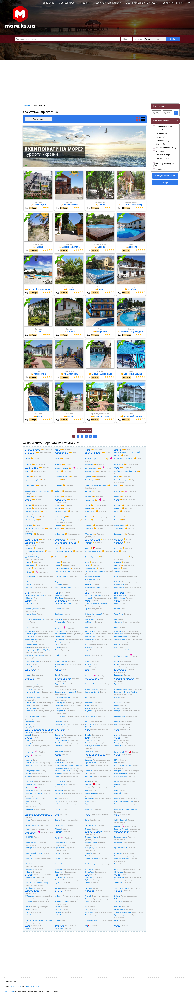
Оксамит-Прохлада (32, 511)
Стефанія (58, 880)
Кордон (87, 766)
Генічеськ (58, 722)
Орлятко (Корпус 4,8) (32, 826)
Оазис (57, 815)
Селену (116, 520)
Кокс (115, 763)
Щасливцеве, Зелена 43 (122, 915)
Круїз (86, 774)
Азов (86, 628)
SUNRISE (28, 548)
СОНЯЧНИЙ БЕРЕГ (62, 569)
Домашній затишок (121, 557)
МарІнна (117, 784)
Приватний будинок (92, 837)
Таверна (88, 883)
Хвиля (27, 912)
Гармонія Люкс (119, 716)
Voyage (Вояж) (90, 620)
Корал (116, 500)
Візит (86, 698)
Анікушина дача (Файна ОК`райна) (37, 650)
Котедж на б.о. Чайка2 (63, 771)
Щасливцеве (119, 534)
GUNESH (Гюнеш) (120, 595)
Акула (57, 645)
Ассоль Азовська (31, 667)
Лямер (57, 563)
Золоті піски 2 (119, 752)
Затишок (88, 497)
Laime (27, 458)
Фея (86, 907)
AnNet (116, 577)
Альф (27, 471)
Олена (57, 566)
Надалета (88, 804)
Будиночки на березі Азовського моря (38, 684)
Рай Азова (118, 853)
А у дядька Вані (60, 622)
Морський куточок (31, 799)
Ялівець (117, 926)
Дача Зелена (59, 557)
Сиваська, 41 (59, 872)
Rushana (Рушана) (32, 609)
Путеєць (58, 853)
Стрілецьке (89, 880)
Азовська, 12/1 (60, 639)
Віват (57, 690)
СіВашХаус (59, 859)
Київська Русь (60, 763)
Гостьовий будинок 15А (93, 551)
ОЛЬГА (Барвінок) (120, 820)
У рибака (28, 899)
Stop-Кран (88, 543)
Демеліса (88, 735)
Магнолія (117, 563)
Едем (116, 740)
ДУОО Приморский (62, 740)
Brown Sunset (119, 585)
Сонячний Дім (60, 877)
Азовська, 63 (89, 639)
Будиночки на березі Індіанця (124, 679)
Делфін (116, 730)
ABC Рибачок (30, 577)
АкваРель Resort (31, 645)
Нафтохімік (29, 809)
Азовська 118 (89, 634)
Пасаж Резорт (90, 511)
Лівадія (28, 776)
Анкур (87, 650)
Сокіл (57, 875)
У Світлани (89, 899)
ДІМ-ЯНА (88, 727)
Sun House (59, 614)
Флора (27, 910)
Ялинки (28, 928)
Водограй (117, 711)
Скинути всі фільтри (165, 176)
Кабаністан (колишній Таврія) (95, 755)
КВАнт (116, 760)
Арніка (27, 664)
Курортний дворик (120, 774)
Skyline (87, 609)
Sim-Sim (58, 609)
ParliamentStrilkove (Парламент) (96, 603)
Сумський (58, 883)
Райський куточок (31, 517)
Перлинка (58, 832)
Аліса (87, 645)
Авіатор (28, 628)
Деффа (57, 491)
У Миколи (58, 896)
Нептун (57, 809)
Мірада (57, 508)
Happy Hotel (118, 540)
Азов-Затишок (90, 631)
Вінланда (58, 486)
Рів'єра (27, 569)
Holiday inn (29, 598)
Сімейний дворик (61, 864)
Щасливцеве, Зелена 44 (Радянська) (38, 920)
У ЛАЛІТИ (28, 534)
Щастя (57, 920)
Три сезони (89, 888)
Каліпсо (117, 755)
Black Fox (28, 585)
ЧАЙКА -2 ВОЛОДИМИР (122, 912)
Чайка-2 (28, 572)
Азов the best (30, 631)
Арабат (57, 655)
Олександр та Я (60, 511)
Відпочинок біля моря (122, 690)
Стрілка (117, 880)
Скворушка (29, 875)
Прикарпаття (118, 843)
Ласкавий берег (31, 784)
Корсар (28, 505)
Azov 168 (88, 582)
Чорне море (48, 2)
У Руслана (88, 534)
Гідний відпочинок (91, 716)
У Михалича (59, 534)
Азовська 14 (118, 634)
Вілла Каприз (30, 703)
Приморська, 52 (60, 848)
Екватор (28, 743)
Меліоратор (29, 788)
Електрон (117, 743)
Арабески (88, 662)
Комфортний (89, 501)
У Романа (58, 899)
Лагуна (87, 782)
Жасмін (57, 497)
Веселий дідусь (31, 708)
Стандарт (88, 526)
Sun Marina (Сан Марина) (123, 458)
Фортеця (58, 910)
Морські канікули (91, 793)
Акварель (88, 642)
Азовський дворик (61, 468)
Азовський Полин (91, 468)
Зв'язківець (59, 746)
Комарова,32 (30, 766)
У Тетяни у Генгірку (62, 902)
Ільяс (27, 622)
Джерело (88, 491)
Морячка (117, 508)
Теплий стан (118, 883)
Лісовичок (88, 776)
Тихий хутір (89, 529)
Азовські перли (60, 634)
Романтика (118, 517)
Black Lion (58, 585)
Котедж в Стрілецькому (122, 766)
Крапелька (88, 771)
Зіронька (28, 746)
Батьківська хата (120, 670)
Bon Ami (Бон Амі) (61, 453)
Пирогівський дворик (121, 832)
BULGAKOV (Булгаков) (93, 453)
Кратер (57, 505)
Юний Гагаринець (31, 540)
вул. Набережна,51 (32, 716)
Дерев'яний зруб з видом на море (37, 491)
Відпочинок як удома (32, 698)
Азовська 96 (59, 637)
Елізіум (28, 563)
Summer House (30, 614)
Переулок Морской (121, 829)
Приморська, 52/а (91, 848)
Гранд (116, 724)
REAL (116, 603)
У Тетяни (28, 902)
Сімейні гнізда (30, 520)
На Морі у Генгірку (31, 804)
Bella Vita (117, 582)
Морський (117, 793)
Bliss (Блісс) (89, 585)
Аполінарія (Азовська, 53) (34, 655)
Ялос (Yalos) (59, 928)
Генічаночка (29, 722)
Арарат (116, 662)
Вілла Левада (89, 703)
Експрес (117, 492)
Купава (87, 505)
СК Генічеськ (118, 872)
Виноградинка (30, 711)
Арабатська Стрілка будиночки (125, 471)
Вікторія (117, 698)
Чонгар (87, 915)
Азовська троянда (120, 637)
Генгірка (87, 722)
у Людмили (118, 891)
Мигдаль (117, 787)
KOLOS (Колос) (119, 598)
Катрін (57, 760)
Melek (57, 458)
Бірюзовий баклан (61, 477)
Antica (27, 582)
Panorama (29, 603)
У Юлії (87, 902)
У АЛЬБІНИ (59, 891)
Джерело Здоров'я (91, 557)
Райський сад (60, 517)
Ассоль (116, 664)
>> (95, 436)
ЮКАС (116, 920)
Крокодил (58, 774)
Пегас (116, 511)
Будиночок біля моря (62, 684)
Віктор (57, 480)
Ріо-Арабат (89, 853)
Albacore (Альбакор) (62, 577)
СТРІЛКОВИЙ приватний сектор (36, 883)
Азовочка (117, 631)
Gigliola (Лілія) (119, 593)
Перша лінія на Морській (93, 832)
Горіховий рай (90, 724)
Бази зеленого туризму (108, 2)
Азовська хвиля (31, 639)
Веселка (58, 708)
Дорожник (117, 738)
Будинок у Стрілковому (63, 679)
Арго (27, 477)
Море (87, 791)
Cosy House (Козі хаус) (63, 587)
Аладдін (117, 645)
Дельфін (28, 735)
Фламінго (117, 907)
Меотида (58, 787)
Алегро (28, 647)
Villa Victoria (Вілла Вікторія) (35, 620)
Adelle (57, 450)
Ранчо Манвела (31, 856)
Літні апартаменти (120, 776)
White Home (118, 465)
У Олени (117, 896)
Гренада (58, 727)
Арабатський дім (61, 662)
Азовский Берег (31, 634)
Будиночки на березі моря (34, 551)
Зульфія (58, 755)
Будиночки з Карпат (92, 679)
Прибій (57, 838)
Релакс (57, 856)
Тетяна (57, 529)
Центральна (89, 912)
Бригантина (89, 676)
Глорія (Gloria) (60, 724)
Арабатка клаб (90, 471)
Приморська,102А (120, 848)
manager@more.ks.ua (31, 986)
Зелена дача (118, 746)
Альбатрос (88, 647)
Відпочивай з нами (91, 690)
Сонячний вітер (30, 877)
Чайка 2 (117, 569)
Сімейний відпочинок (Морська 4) (67, 520)
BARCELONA (30, 453)
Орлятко (117, 566)
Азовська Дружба (31, 468)
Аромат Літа (59, 664)
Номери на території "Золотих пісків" (38, 815)
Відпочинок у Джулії (92, 692)
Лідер (57, 776)
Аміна (116, 647)
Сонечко (117, 875)
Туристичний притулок (122, 888)
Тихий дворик (30, 888)
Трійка (57, 888)
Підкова (57, 829)
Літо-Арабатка (60, 782)
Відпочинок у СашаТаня (63, 551)
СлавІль (58, 526)
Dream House (119, 587)
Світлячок (28, 872)
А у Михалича (89, 622)
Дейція (87, 730)
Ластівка (117, 505)
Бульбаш (117, 684)
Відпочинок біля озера (33, 692)
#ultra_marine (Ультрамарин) (95, 571)
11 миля (117, 571)
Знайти (173, 39)
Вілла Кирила (60, 703)
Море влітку (59, 793)
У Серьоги (118, 899)
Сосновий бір (89, 877)
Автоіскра (58, 629)
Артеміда (88, 664)
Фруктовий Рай (119, 910)
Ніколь (57, 801)
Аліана (116, 468)
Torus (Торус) (118, 614)
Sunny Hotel (118, 543)
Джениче (117, 735)
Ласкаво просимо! (61, 784)
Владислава (89, 711)
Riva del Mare (30, 543)
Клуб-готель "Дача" (91, 763)
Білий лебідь (30, 670)
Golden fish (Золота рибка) (34, 595)
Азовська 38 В (30, 637)
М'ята (87, 563)
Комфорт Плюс (60, 500)
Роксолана (118, 856)
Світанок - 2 (89, 869)
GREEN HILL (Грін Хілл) (93, 595)
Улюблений (118, 902)
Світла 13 (117, 869)
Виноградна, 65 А (61, 711)
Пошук (165, 183)
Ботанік (57, 675)
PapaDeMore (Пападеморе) (94, 459)
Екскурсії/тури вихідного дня (141, 2)
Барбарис (88, 477)
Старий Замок (119, 526)
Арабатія (88, 655)
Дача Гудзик (59, 730)
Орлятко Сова (60, 826)
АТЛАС (87, 667)
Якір (86, 926)
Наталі (116, 804)
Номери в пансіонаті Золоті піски (126, 809)
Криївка (28, 774)
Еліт (86, 743)
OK (176, 113)
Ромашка (28, 859)
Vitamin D (58, 620)
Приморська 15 (30, 848)
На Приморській (60, 804)
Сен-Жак (28, 526)
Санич (116, 864)
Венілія (116, 706)
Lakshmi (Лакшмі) (61, 601)
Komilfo (28, 601)
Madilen (87, 601)
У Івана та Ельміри (32, 891)
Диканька (28, 738)
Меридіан (88, 787)
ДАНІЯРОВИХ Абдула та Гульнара (37, 557)
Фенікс (57, 907)
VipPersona (89, 465)
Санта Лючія (29, 869)
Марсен (87, 508)
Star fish (117, 609)
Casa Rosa (29, 587)
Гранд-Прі (28, 727)
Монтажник (59, 791)
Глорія (27, 724)
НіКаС (27, 801)
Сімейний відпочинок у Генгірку (36, 864)
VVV (115, 620)
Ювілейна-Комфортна (92, 920)
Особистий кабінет (173, 2)
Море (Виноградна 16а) (33, 793)
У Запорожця (89, 891)
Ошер (27, 829)
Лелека (28, 508)
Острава (117, 827)
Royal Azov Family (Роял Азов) (65, 543)
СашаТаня (58, 869)
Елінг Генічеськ (60, 743)
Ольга (87, 820)
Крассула (117, 771)
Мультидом (89, 799)
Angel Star (117, 450)
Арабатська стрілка (32, 662)
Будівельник (118, 675)
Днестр (87, 738)
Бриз (116, 477)
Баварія (57, 670)
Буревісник (29, 690)
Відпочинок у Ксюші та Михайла (125, 692)
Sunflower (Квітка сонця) (93, 614)
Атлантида (59, 667)
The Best (58, 465)
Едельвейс (88, 740)
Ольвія (87, 566)
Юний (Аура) (59, 926)
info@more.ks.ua (15, 986)
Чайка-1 (28, 915)
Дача (116, 727)
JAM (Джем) (59, 598)
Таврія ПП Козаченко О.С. (34, 529)
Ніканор (117, 799)
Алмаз (57, 647)
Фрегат (87, 910)
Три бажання (118, 529)
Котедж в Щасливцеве (33, 771)
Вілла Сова (118, 703)
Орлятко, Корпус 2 (91, 826)
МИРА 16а (29, 791)
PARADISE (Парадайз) (63, 603)
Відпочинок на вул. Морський (65, 692)
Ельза (27, 497)
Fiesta (87, 593)
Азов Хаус (58, 631)
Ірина (57, 548)
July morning (89, 598)
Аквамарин (59, 642)
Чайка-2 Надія (60, 915)
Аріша (57, 471)
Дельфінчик (59, 735)
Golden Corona (60, 540)
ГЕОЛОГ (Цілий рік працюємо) (95, 486)
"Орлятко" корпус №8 (62, 571)
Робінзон (88, 517)
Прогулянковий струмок (33, 853)
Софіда (28, 880)
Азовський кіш (30, 642)
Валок (87, 706)
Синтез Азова (89, 872)
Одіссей (87, 815)
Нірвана (87, 801)
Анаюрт (57, 650)
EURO (27, 593)
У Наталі (88, 896)
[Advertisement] (97, 80)
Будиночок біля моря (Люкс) (95, 684)
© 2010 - (9, 992)
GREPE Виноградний (92, 540)
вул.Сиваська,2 (60, 716)
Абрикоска (118, 622)
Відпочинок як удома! (62, 698)
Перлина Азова (30, 833)
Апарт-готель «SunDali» (122, 650)
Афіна (116, 667)
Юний (27, 926)
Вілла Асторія (89, 480)
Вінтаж (27, 706)
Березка (28, 675)
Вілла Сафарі (30, 486)
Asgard (57, 582)
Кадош (116, 497)
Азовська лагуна (90, 637)
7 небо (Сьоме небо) (32, 450)
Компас (28, 500)
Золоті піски (29, 752)
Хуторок (58, 912)
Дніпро (57, 738)
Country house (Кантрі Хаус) (94, 587)
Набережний (29, 566)
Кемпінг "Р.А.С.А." (31, 763)
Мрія (56, 799)
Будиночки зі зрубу (32, 480)
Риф (86, 856)
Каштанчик (88, 760)
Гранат (116, 486)
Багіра (87, 670)
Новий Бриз (89, 809)
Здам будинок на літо (92, 746)
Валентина (59, 706)
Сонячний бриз (90, 569)
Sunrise (28, 465)
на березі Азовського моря (123, 801)
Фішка (27, 907)
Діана (116, 551)
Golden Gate (59, 595)
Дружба (28, 740)
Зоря (27, 756)
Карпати (85, 2)
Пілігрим (88, 829)
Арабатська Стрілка (121, 656)
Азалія (87, 548)
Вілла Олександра (120, 480)
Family (57, 593)
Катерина (28, 760)
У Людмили (29, 896)
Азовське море (67, 2)
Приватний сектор (120, 837)
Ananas (87, 450)
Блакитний (118, 548)
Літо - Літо (29, 782)
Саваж (87, 520)
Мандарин (88, 784)
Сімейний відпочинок (92, 859)
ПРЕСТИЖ (29, 837)
